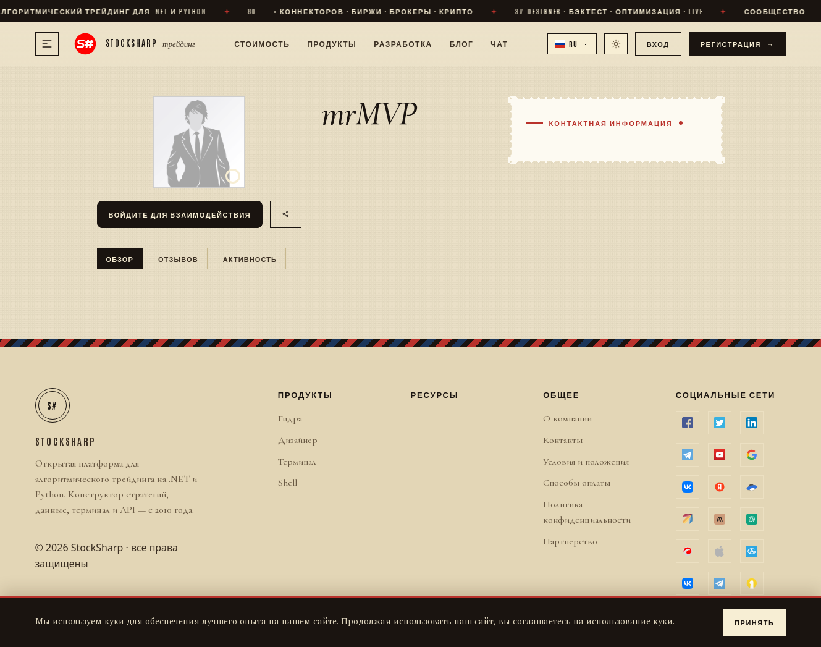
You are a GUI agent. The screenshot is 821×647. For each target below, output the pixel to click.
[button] (572, 43)
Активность (250, 258)
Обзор (119, 258)
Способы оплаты (576, 482)
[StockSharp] (134, 44)
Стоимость (262, 43)
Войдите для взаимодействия (180, 214)
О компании (567, 418)
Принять (754, 622)
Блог (462, 43)
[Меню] (47, 44)
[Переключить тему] (616, 43)
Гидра (290, 418)
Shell (287, 482)
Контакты (563, 440)
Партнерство (570, 541)
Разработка (403, 43)
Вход (658, 43)
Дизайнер (298, 440)
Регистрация (738, 43)
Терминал (297, 461)
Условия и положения (586, 461)
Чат (499, 43)
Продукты (331, 43)
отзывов (178, 258)
